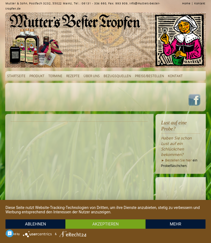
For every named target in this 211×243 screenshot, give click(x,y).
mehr (175, 224)
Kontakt (199, 3)
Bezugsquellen (117, 76)
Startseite (16, 76)
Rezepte (73, 76)
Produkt (37, 76)
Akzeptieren (105, 224)
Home (186, 3)
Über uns (92, 76)
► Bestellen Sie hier (176, 160)
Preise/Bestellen (149, 76)
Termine (55, 76)
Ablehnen (35, 224)
